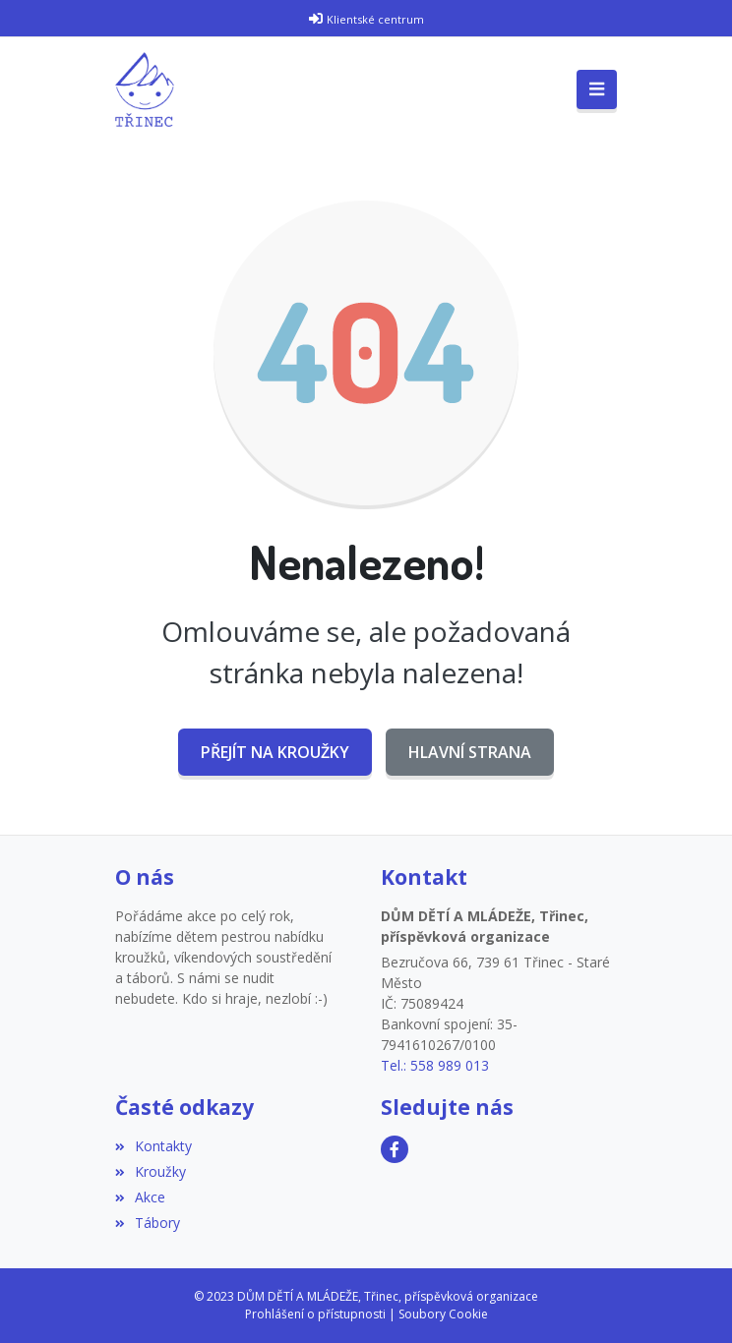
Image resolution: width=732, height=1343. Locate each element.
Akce (140, 1197)
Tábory (147, 1222)
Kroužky (150, 1171)
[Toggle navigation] (597, 89)
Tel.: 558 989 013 (435, 1065)
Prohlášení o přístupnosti (315, 1314)
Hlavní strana (469, 752)
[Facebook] (394, 1149)
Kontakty (153, 1146)
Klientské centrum (375, 19)
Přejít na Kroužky (275, 752)
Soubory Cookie (443, 1314)
